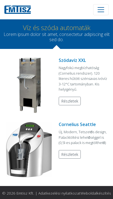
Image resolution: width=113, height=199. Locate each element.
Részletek (69, 101)
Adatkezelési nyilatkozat (59, 193)
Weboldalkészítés (95, 193)
